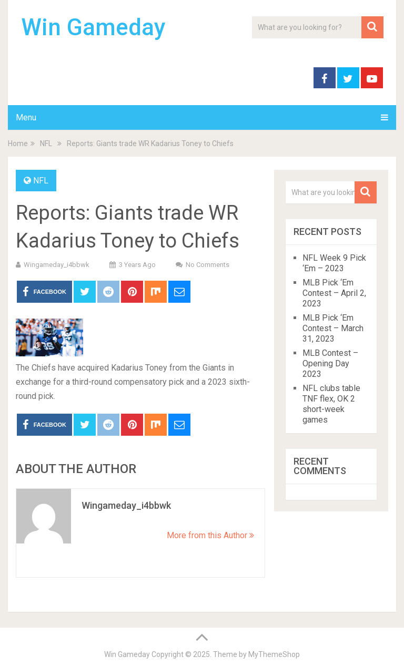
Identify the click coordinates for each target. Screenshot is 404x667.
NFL (40, 181)
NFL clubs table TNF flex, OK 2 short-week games (331, 404)
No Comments (207, 265)
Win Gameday (93, 27)
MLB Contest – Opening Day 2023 (330, 363)
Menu (26, 117)
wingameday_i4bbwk (56, 265)
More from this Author (210, 535)
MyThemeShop (274, 654)
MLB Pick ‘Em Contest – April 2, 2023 (334, 293)
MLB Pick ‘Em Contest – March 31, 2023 (332, 328)
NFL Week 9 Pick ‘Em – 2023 (334, 263)
